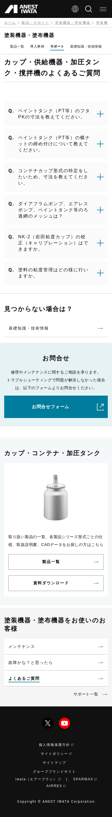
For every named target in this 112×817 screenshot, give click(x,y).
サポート (57, 46)
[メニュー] (103, 9)
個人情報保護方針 (56, 745)
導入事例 (37, 46)
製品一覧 (17, 46)
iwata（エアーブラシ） (38, 779)
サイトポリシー (56, 754)
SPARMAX (85, 779)
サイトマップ (54, 763)
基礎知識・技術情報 (86, 46)
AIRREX (56, 786)
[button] (56, 114)
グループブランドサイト (54, 772)
